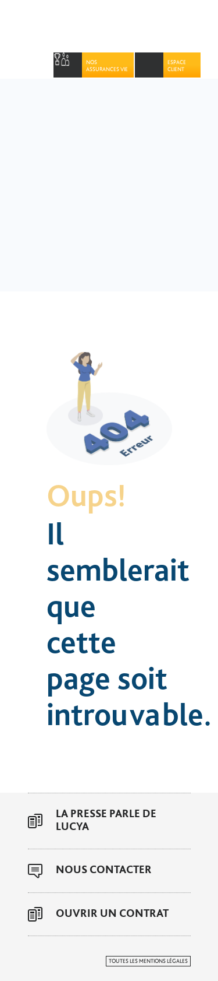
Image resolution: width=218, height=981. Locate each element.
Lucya (91, 26)
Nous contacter (104, 870)
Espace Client (176, 65)
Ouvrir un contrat (112, 914)
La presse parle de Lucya (106, 820)
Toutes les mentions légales (148, 961)
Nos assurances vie (107, 65)
